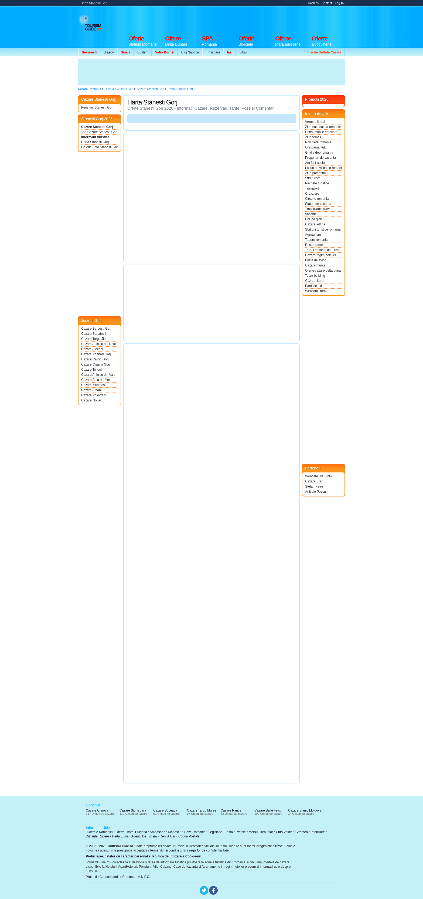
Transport (312, 188)
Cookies (313, 3)
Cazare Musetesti (93, 385)
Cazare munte (315, 265)
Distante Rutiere (97, 836)
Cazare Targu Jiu (93, 339)
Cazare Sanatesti (93, 334)
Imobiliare (318, 832)
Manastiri (174, 832)
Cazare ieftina (315, 224)
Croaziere (312, 193)
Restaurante (314, 245)
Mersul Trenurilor (261, 832)
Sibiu (243, 52)
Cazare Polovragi (93, 395)
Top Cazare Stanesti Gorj (99, 132)
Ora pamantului (316, 147)
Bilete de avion (315, 260)
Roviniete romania (318, 142)
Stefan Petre (314, 486)
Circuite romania (317, 199)
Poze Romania (195, 832)
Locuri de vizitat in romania (323, 168)
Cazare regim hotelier (320, 255)
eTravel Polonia (284, 846)
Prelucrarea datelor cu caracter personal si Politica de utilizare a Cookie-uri (143, 856)
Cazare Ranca (231, 810)
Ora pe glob (313, 219)
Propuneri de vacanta (320, 158)
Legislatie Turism (221, 832)
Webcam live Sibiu (318, 476)
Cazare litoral (314, 281)
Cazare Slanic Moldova (304, 810)
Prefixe (241, 832)
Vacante (311, 214)
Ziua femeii (313, 137)
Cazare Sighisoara (133, 810)
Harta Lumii (120, 836)
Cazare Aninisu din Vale (98, 375)
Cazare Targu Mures (201, 810)
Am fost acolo (315, 163)
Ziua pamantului (316, 173)
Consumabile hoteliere (321, 132)
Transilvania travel (318, 209)
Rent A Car (167, 836)
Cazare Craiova (97, 810)
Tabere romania (316, 240)
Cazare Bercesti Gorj (96, 328)
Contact (327, 3)
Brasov (109, 52)
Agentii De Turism (144, 836)
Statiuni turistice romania (322, 229)
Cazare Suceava (165, 810)
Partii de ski (313, 286)
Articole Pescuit (316, 492)
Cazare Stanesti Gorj (97, 127)
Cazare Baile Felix (267, 810)
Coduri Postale (189, 836)
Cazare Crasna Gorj (95, 364)
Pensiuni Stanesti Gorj (97, 107)
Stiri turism (312, 178)
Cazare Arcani (91, 390)
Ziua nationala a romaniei (323, 127)
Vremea (302, 832)
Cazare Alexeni (92, 349)
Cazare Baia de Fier (95, 380)
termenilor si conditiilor (166, 850)
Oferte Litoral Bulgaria (131, 832)
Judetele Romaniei (99, 832)
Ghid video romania (319, 152)
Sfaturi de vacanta (318, 204)
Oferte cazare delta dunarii (323, 270)
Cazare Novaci (92, 400)
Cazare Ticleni (91, 369)
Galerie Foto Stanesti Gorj (99, 147)
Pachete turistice (317, 183)
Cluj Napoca (190, 52)
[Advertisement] (247, 19)
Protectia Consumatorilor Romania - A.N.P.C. (118, 877)
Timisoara (213, 52)
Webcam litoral (315, 291)
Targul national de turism (322, 250)
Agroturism (313, 234)
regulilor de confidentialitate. (209, 850)
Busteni (142, 52)
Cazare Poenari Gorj (96, 354)
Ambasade (157, 832)
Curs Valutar (285, 832)
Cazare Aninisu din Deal (98, 344)
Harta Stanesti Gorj (95, 142)
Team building (315, 276)
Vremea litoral (315, 122)
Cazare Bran (314, 481)
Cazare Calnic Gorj (94, 359)
